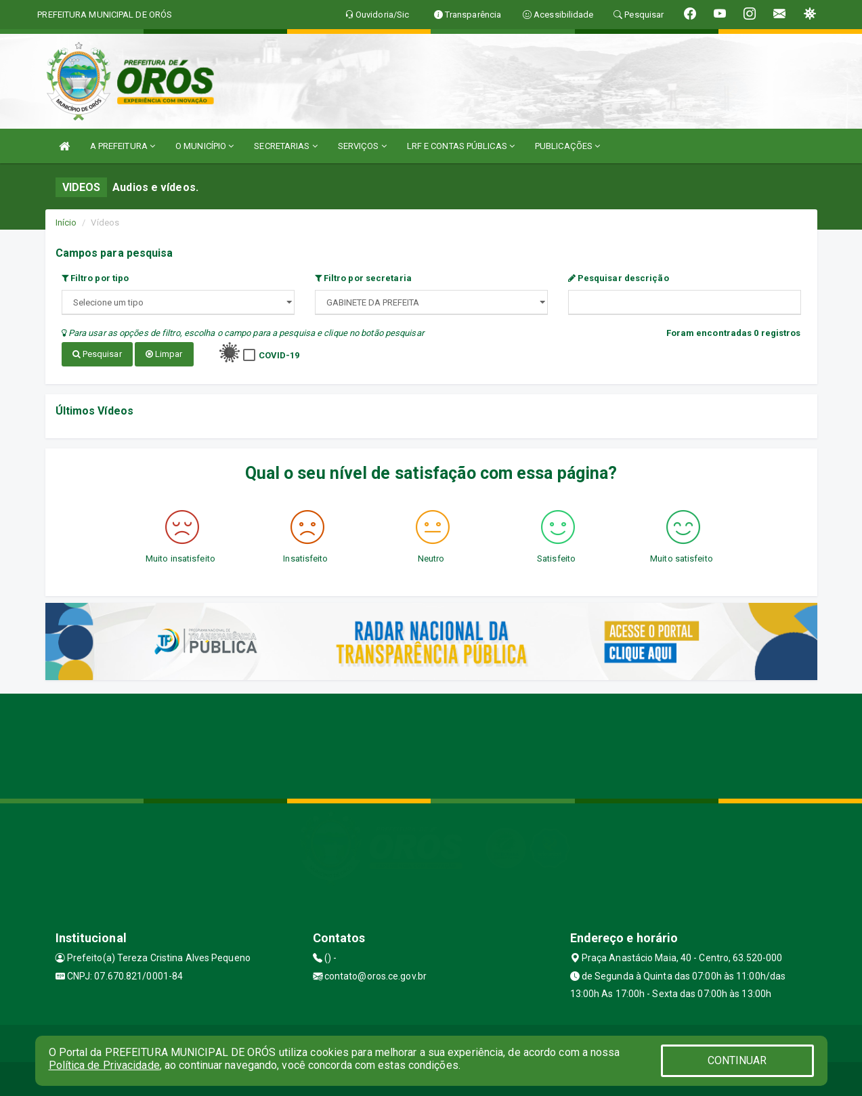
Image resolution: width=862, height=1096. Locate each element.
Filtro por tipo (95, 278)
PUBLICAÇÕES (567, 146)
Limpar (164, 354)
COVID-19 (279, 355)
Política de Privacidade (104, 1065)
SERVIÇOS (362, 146)
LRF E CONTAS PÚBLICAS (461, 146)
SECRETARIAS (285, 146)
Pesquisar (97, 354)
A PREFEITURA (122, 146)
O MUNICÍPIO (204, 146)
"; (431, 302)
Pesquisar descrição (618, 278)
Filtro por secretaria (363, 278)
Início (66, 222)
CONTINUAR (737, 1060)
